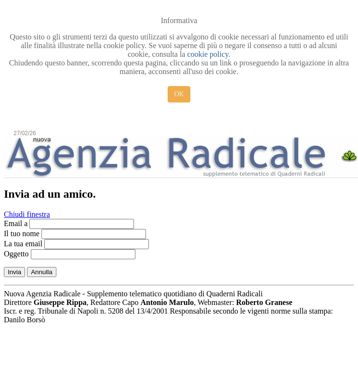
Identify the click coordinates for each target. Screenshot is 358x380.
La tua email (23, 244)
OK (179, 94)
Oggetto (16, 254)
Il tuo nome (22, 233)
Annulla (41, 272)
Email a (15, 223)
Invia (14, 272)
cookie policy (207, 54)
